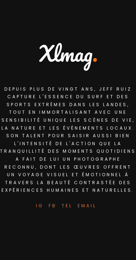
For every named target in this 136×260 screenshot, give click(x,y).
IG (40, 206)
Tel (67, 206)
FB (53, 206)
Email (87, 206)
